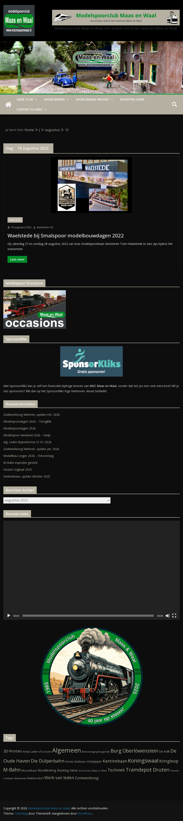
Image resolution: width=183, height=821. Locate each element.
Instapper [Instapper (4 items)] (94, 761)
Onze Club (25, 99)
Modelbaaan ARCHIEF (92, 99)
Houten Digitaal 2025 (17, 469)
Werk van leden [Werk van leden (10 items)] (59, 777)
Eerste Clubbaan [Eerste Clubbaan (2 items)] (75, 761)
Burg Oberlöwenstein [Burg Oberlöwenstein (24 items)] (134, 750)
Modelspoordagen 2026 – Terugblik (27, 421)
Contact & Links (29, 109)
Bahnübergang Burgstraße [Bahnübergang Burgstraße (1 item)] (96, 751)
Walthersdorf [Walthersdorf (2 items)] (35, 778)
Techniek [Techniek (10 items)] (116, 770)
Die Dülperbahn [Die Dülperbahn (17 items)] (47, 761)
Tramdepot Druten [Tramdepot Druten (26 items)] (147, 769)
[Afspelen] (9, 616)
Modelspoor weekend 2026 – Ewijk (26, 435)
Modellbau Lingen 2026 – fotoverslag (28, 456)
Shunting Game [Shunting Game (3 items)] (67, 770)
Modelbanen (54, 99)
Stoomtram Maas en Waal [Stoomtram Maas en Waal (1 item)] (93, 770)
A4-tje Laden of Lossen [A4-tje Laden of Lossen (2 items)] (37, 751)
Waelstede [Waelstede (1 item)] (20, 778)
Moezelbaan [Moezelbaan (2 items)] (29, 770)
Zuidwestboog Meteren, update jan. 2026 (31, 449)
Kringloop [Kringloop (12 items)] (168, 761)
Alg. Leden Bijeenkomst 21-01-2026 (27, 442)
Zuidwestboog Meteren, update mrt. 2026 (31, 415)
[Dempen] (167, 616)
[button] (35, 99)
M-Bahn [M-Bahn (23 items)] (12, 769)
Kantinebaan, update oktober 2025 (26, 476)
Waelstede (15, 219)
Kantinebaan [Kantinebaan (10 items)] (115, 761)
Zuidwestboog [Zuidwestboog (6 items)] (87, 777)
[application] (91, 570)
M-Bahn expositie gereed (20, 463)
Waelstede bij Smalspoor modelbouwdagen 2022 (66, 235)
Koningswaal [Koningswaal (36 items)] (143, 760)
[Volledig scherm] (174, 616)
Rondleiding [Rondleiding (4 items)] (47, 770)
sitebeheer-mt (44, 227)
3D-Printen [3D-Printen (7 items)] (12, 751)
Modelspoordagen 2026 (19, 428)
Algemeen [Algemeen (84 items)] (66, 750)
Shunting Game (132, 99)
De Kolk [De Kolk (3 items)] (164, 751)
